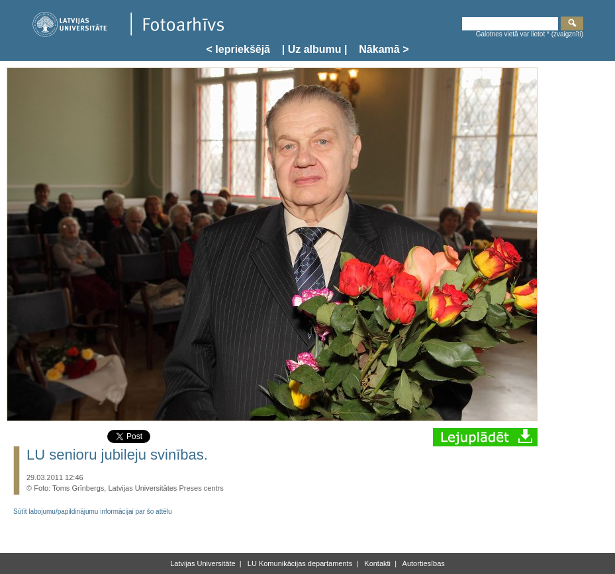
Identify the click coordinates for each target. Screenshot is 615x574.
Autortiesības (423, 563)
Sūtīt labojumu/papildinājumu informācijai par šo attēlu (92, 511)
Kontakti (376, 563)
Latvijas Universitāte (202, 563)
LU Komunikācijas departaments (299, 563)
